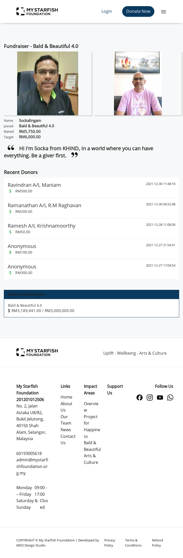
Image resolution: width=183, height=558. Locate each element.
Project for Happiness (92, 426)
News (66, 429)
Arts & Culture (91, 459)
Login (106, 11)
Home (66, 397)
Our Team (66, 420)
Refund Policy (157, 543)
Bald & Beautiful (92, 446)
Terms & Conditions (133, 543)
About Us (66, 407)
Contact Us (68, 439)
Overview (91, 407)
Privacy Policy (109, 543)
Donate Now (138, 11)
